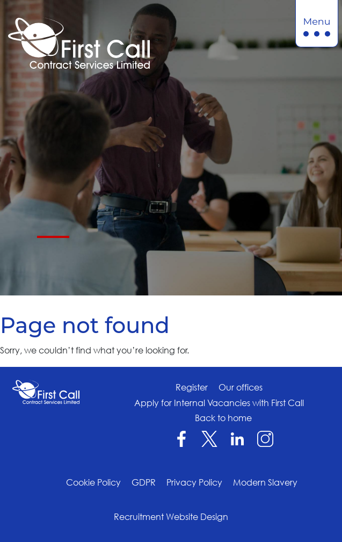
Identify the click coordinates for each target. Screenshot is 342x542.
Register (192, 387)
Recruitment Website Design (171, 516)
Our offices (241, 387)
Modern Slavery (265, 482)
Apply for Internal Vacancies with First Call (219, 403)
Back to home (223, 418)
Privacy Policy (194, 482)
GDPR (144, 482)
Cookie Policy (93, 482)
